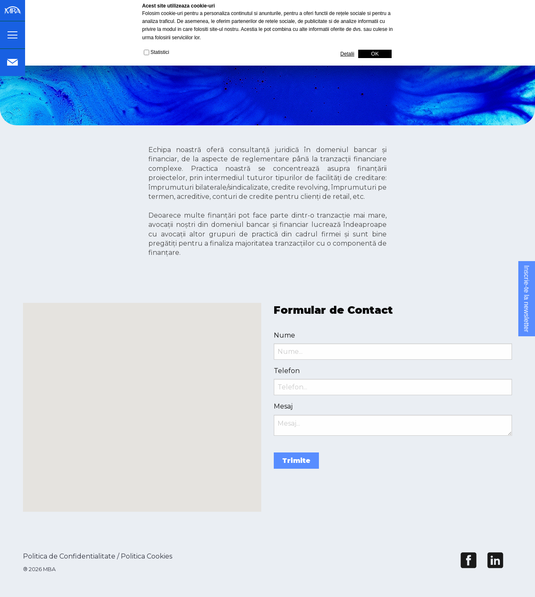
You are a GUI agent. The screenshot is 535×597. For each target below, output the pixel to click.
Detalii (347, 54)
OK (375, 54)
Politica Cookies (146, 556)
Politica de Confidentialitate (69, 556)
